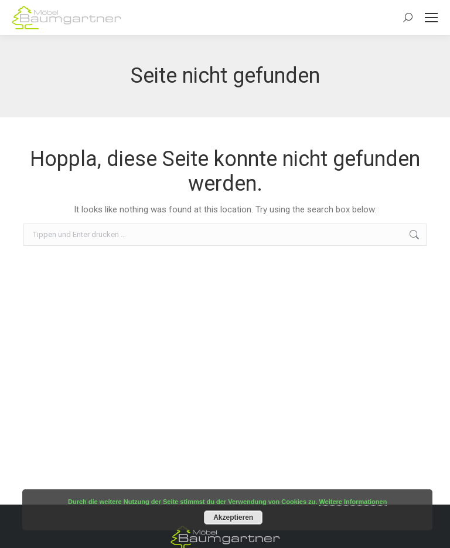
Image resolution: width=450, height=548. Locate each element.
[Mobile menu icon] (431, 18)
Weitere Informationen (353, 501)
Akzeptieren (233, 517)
